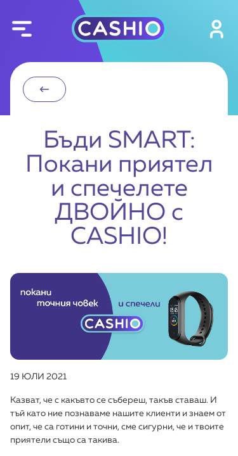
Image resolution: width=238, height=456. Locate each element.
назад (44, 89)
